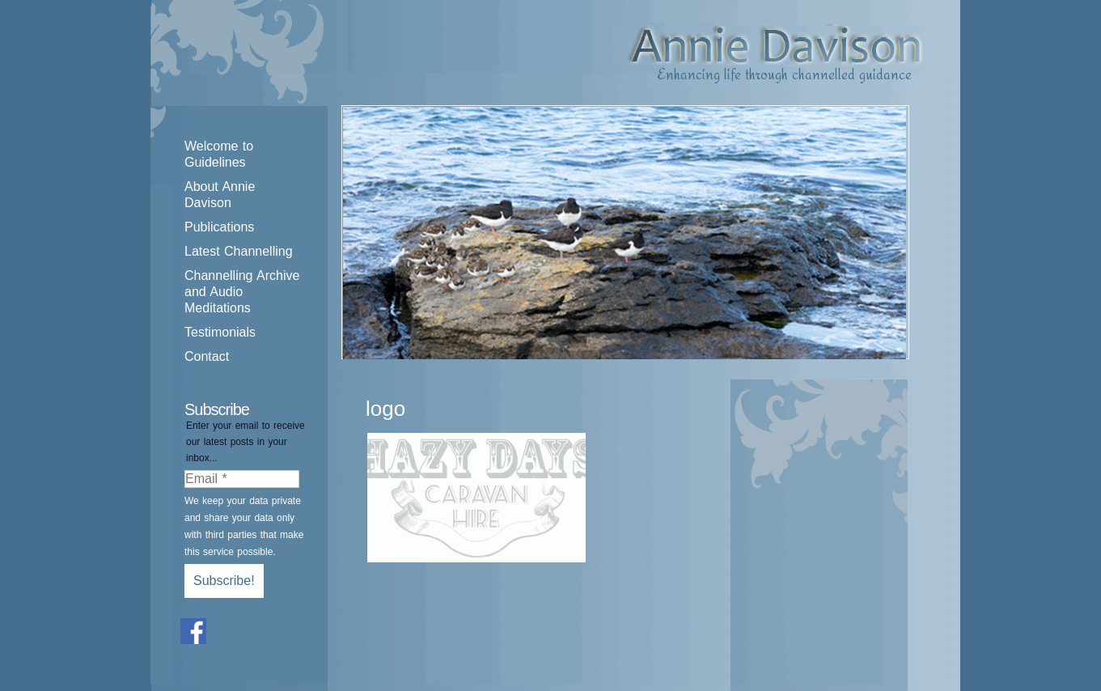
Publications (219, 227)
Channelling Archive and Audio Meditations (241, 292)
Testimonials (220, 332)
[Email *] (241, 479)
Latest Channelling (238, 251)
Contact (206, 356)
